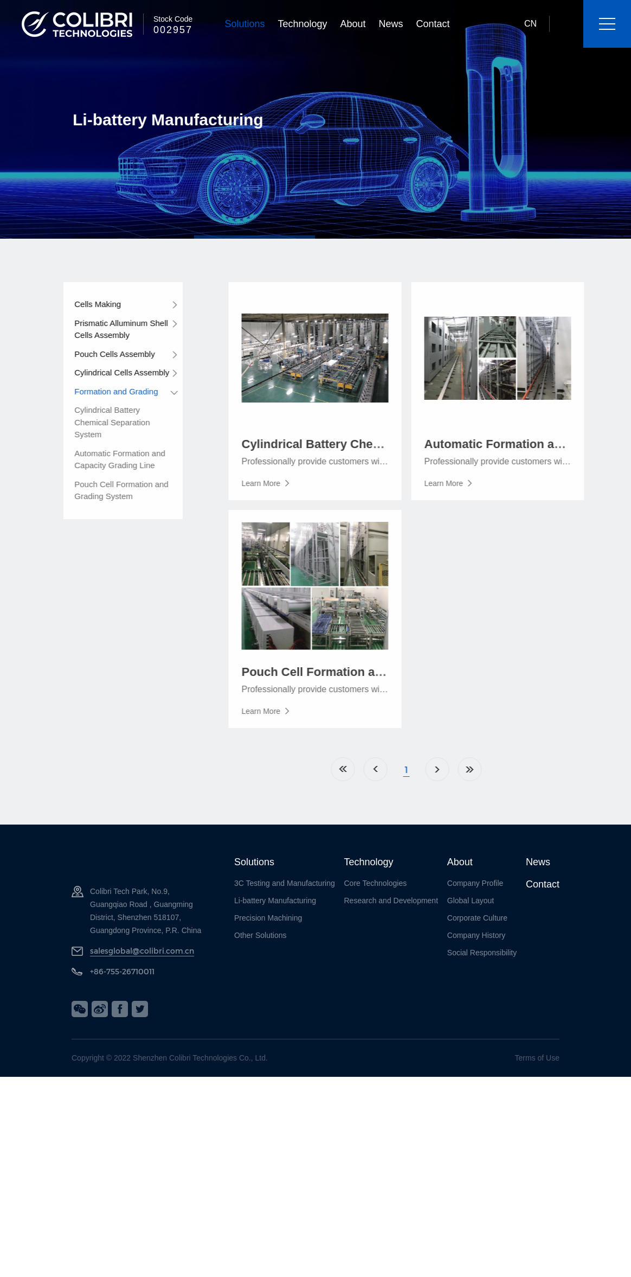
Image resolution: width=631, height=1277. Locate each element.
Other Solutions (260, 935)
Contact (433, 23)
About (353, 23)
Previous (417, 769)
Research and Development (391, 900)
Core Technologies (375, 883)
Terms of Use (537, 1057)
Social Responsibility (482, 952)
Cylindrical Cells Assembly (108, 372)
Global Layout (470, 900)
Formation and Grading (102, 391)
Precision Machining (268, 918)
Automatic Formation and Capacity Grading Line (106, 459)
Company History (476, 935)
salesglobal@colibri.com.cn (142, 951)
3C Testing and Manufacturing (284, 883)
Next (479, 769)
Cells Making (84, 304)
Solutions (244, 23)
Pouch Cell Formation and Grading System (107, 490)
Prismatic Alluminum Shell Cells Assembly (107, 329)
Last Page (512, 769)
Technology (302, 23)
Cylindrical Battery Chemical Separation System (98, 422)
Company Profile (475, 883)
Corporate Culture (477, 918)
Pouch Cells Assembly (101, 354)
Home (385, 769)
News (391, 23)
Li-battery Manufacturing (275, 900)
